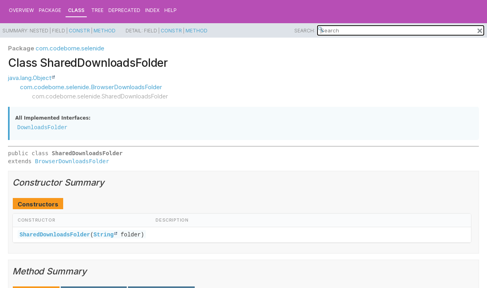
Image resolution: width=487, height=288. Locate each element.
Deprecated (124, 10)
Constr (79, 31)
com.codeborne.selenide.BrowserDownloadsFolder (91, 87)
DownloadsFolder (42, 127)
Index (152, 10)
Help (170, 10)
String (104, 234)
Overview (21, 10)
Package (50, 10)
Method (105, 31)
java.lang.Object (29, 78)
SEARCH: (304, 31)
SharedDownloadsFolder (55, 234)
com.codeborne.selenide (70, 48)
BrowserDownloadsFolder (72, 161)
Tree (97, 10)
